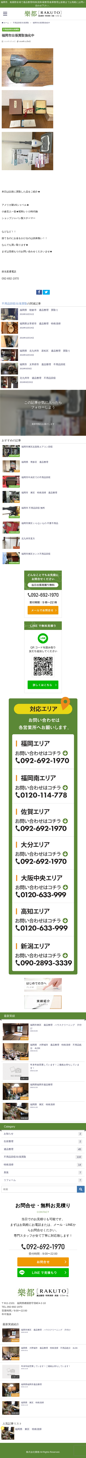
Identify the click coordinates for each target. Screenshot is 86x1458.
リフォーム (43, 1180)
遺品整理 (43, 1149)
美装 (43, 1173)
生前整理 (43, 1142)
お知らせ (43, 1134)
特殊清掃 (43, 1165)
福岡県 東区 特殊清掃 (28, 1429)
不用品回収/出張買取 (11, 29)
